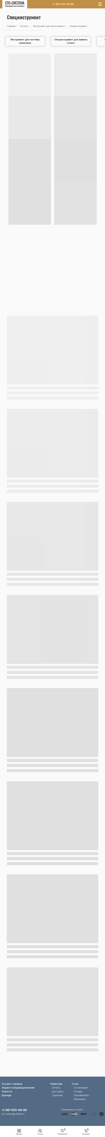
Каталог (19, 1134)
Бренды (6, 1095)
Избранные (63, 1134)
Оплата (56, 1087)
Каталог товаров (12, 1083)
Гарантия (57, 1095)
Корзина (86, 1134)
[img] (14, 4)
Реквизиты (80, 1099)
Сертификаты (81, 1095)
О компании (80, 1087)
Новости (7, 1091)
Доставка (57, 1091)
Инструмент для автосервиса (49, 26)
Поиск (40, 1134)
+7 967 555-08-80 (63, 4)
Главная (11, 26)
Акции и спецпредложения (18, 1087)
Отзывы (78, 1091)
